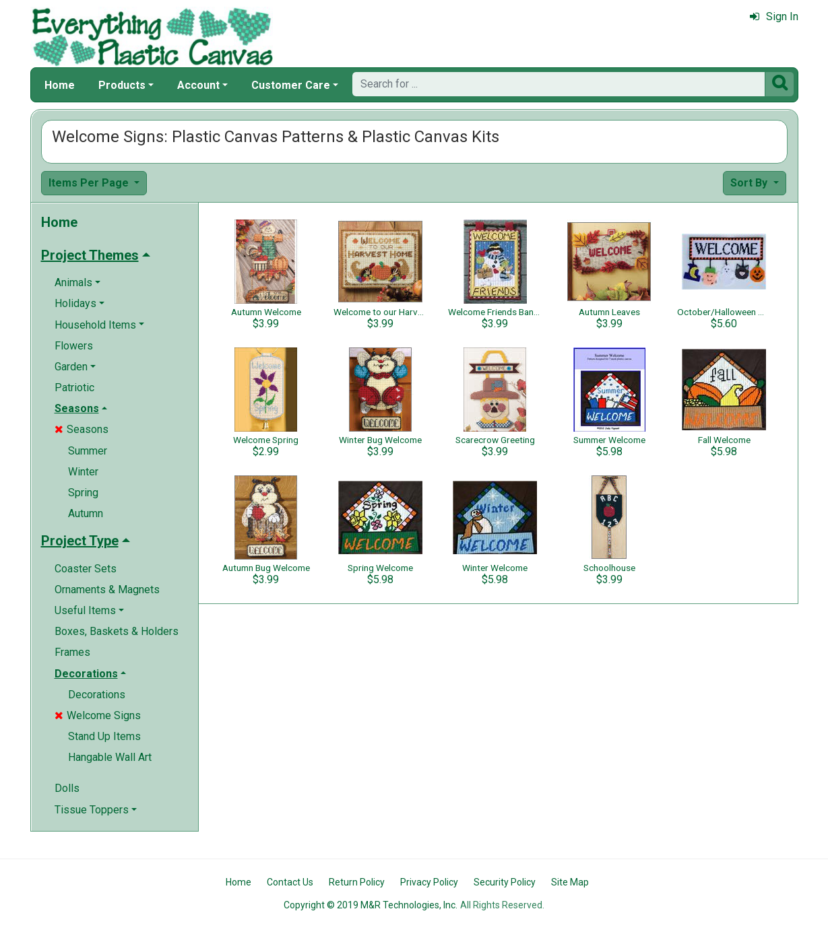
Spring (83, 492)
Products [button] (122, 85)
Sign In (774, 16)
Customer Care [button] (290, 85)
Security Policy (505, 882)
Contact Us (290, 882)
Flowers (74, 345)
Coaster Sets (86, 568)
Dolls (67, 788)
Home (59, 85)
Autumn (85, 513)
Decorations (96, 694)
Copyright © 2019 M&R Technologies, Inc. (370, 905)
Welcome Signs (98, 715)
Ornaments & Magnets (107, 589)
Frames (72, 652)
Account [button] (198, 85)
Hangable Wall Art (110, 757)
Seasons (81, 429)
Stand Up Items (104, 736)
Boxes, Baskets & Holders (117, 631)
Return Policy (357, 882)
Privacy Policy (429, 882)
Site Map (570, 882)
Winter (83, 471)
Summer (87, 450)
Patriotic (74, 387)
